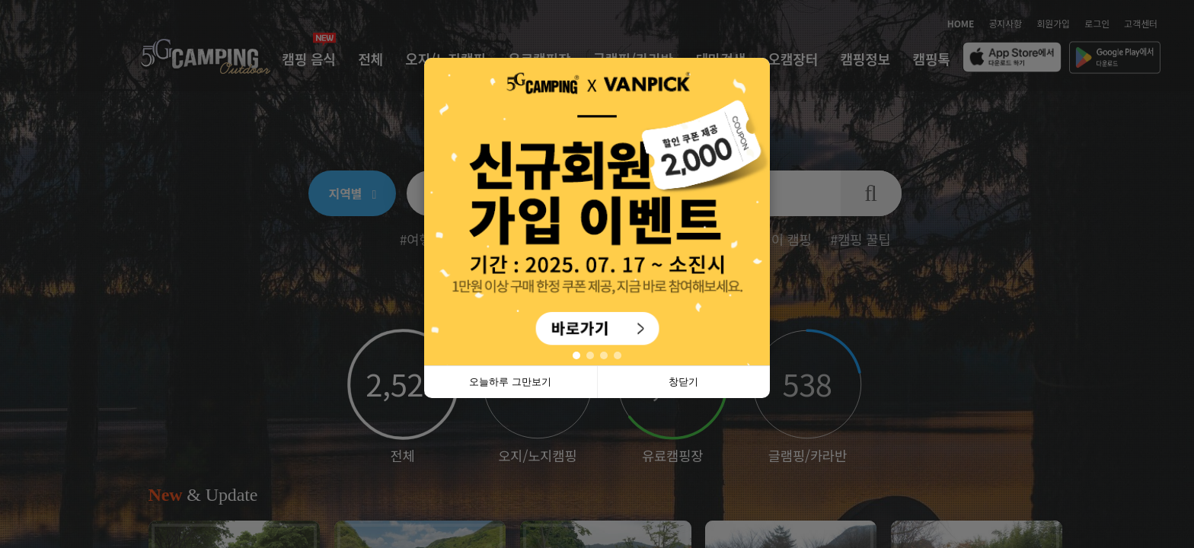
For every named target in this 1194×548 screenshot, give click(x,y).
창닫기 (683, 381)
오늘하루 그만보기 (510, 381)
